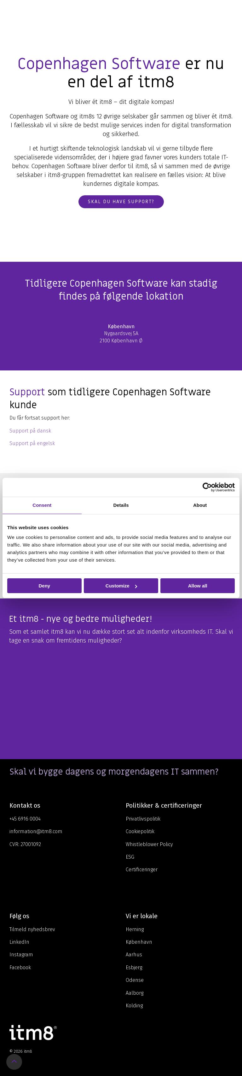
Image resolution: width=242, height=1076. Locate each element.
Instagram (21, 955)
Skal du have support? (121, 201)
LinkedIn (19, 942)
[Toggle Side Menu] (232, 10)
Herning (135, 929)
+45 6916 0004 (25, 819)
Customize (121, 585)
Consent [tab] (41, 505)
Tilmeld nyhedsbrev (32, 929)
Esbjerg (134, 967)
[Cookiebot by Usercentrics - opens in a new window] (207, 487)
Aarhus (134, 955)
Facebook (20, 967)
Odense (135, 980)
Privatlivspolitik (143, 819)
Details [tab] (121, 505)
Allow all (197, 585)
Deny (44, 585)
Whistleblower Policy (149, 844)
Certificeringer (142, 870)
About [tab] (200, 505)
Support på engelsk (32, 443)
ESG (130, 857)
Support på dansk (30, 431)
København (139, 942)
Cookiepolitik (140, 831)
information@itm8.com (35, 831)
